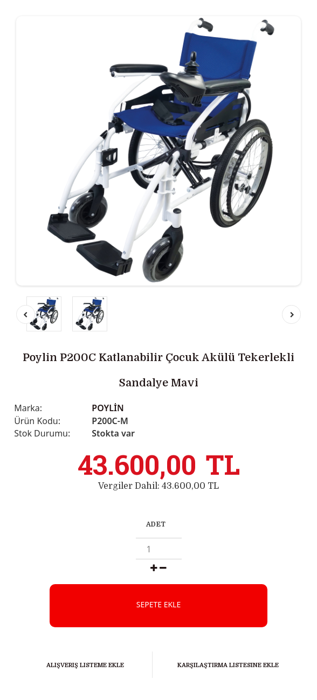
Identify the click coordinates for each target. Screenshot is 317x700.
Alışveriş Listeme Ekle (85, 665)
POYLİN (107, 408)
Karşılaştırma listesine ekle (228, 665)
